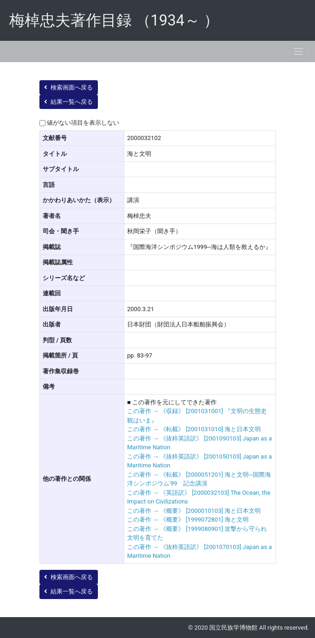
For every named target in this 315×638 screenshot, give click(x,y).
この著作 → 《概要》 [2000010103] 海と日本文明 (194, 510)
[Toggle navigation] (298, 51)
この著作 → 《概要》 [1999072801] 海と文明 (188, 519)
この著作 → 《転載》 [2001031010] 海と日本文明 (194, 429)
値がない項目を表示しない (83, 122)
